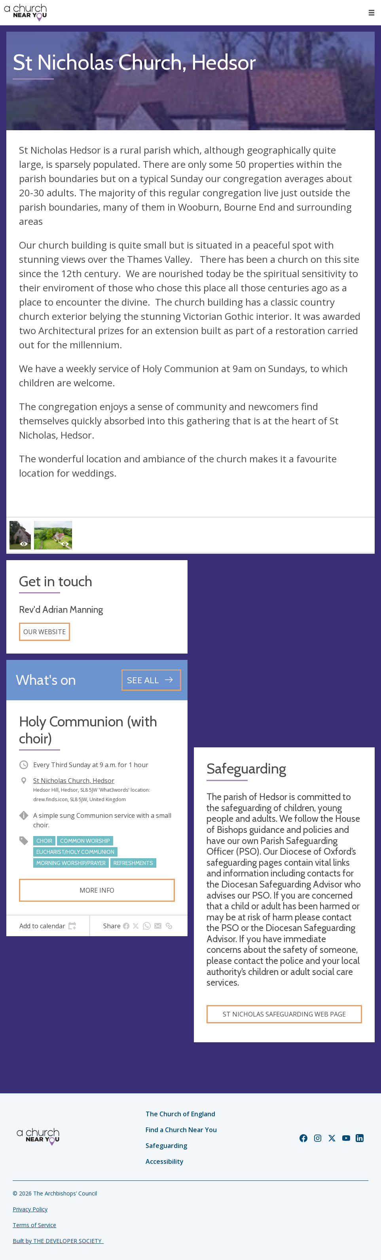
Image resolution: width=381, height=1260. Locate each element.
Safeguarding (166, 1145)
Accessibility (165, 1161)
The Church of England (180, 1114)
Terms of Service (34, 1225)
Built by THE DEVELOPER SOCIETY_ (58, 1241)
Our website (44, 631)
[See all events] (151, 680)
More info (97, 890)
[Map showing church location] (284, 650)
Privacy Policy (30, 1209)
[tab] (47, 926)
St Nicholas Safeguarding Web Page (284, 1014)
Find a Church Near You (181, 1129)
